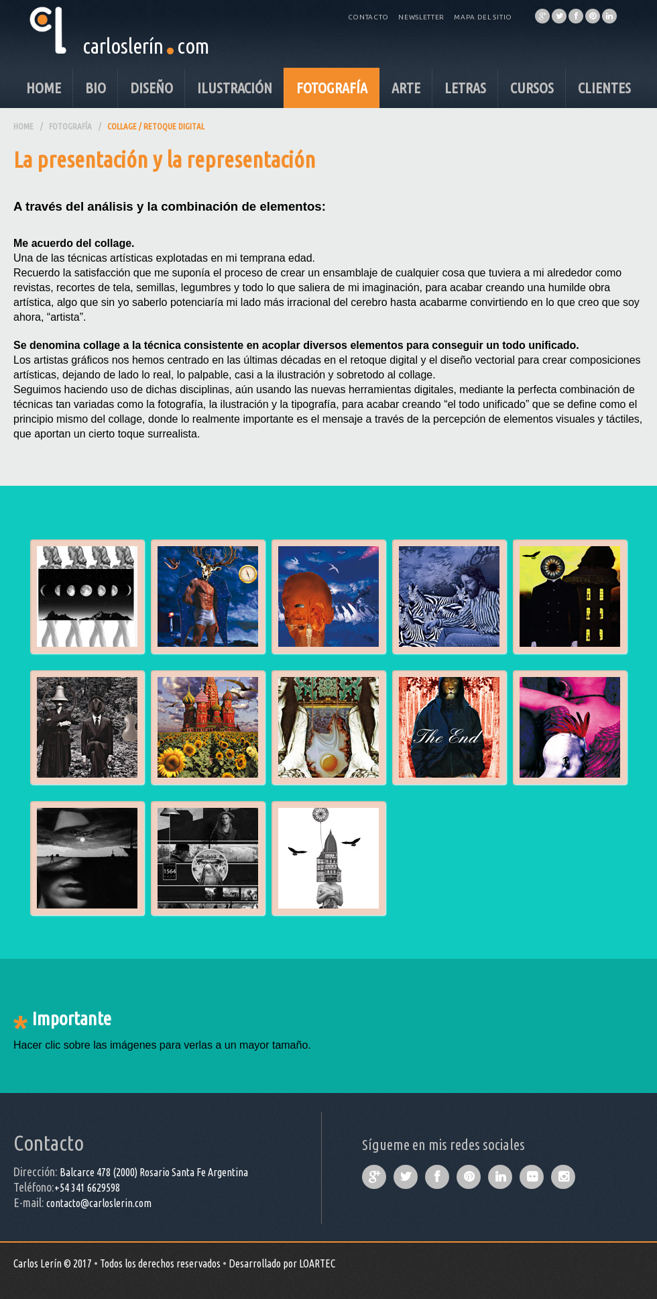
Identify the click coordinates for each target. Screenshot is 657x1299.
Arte (406, 87)
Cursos (532, 87)
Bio (95, 87)
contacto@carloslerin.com (99, 1203)
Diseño (151, 87)
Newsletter (421, 17)
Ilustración (234, 87)
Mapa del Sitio (483, 17)
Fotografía (331, 87)
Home (43, 87)
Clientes (604, 87)
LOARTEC (317, 1263)
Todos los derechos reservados (160, 1263)
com (193, 46)
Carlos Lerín (37, 1263)
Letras (465, 87)
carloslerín (123, 46)
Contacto (369, 17)
